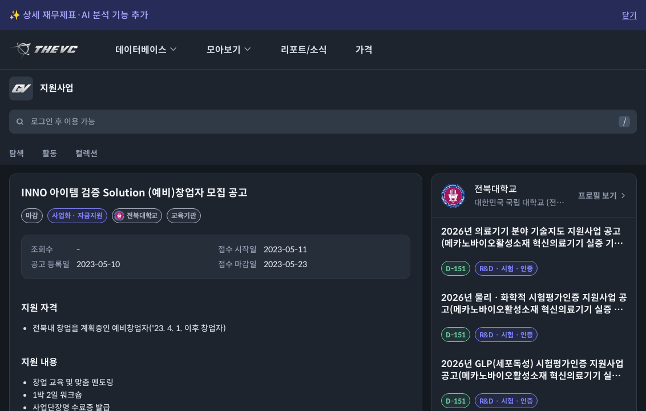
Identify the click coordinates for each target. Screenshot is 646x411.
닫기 (629, 15)
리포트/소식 (296, 50)
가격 (357, 50)
